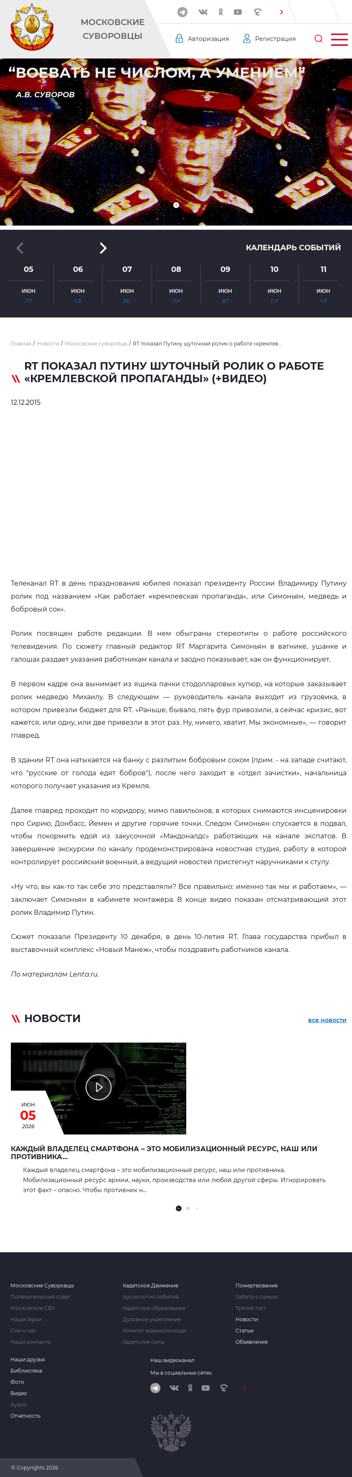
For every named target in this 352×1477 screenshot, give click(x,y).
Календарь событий (293, 247)
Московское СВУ (32, 1308)
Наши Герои (26, 1319)
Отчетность (25, 1416)
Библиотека (26, 1370)
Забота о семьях (257, 1296)
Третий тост (251, 1308)
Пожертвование (257, 1285)
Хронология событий (151, 1296)
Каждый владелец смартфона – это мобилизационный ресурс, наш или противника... (164, 1153)
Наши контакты (30, 1342)
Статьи (244, 1330)
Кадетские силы (144, 1342)
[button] (281, 12)
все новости (327, 1020)
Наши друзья (27, 1359)
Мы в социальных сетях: (181, 1373)
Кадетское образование (154, 1308)
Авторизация (208, 39)
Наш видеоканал (172, 1360)
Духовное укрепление (152, 1319)
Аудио (18, 1404)
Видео (18, 1393)
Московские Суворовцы (112, 29)
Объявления (252, 1342)
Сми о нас (23, 1330)
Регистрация (275, 39)
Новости (247, 1319)
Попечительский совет (40, 1296)
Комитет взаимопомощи (154, 1330)
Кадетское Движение (150, 1285)
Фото (17, 1382)
